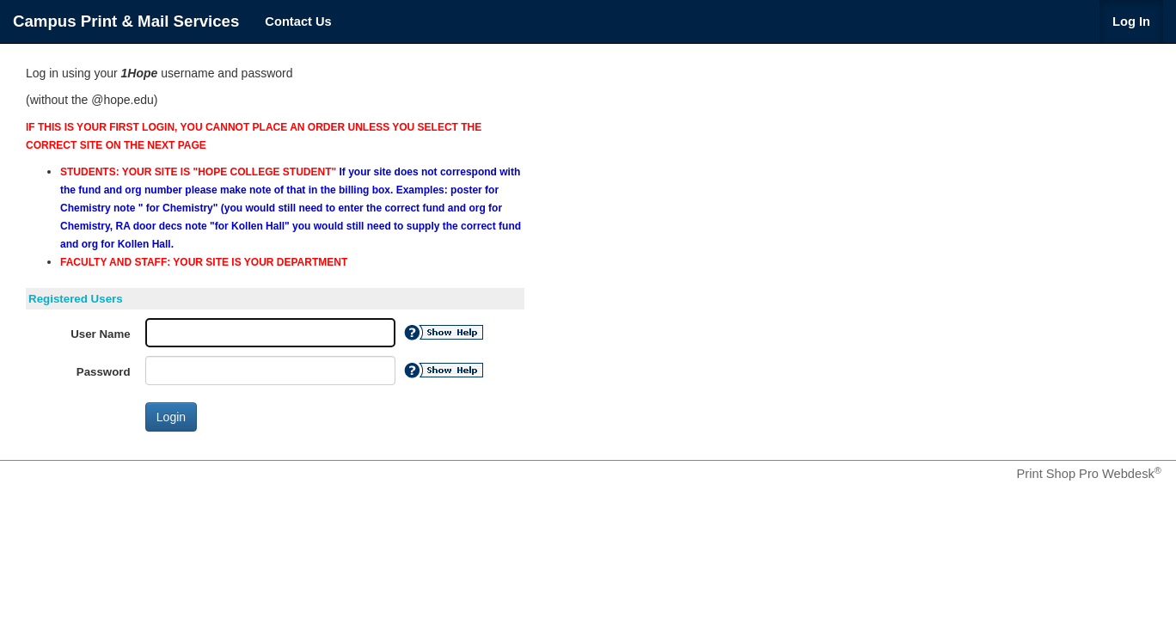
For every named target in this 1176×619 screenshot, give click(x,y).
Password (104, 371)
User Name (100, 334)
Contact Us (298, 21)
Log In (1131, 21)
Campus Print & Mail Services (126, 21)
